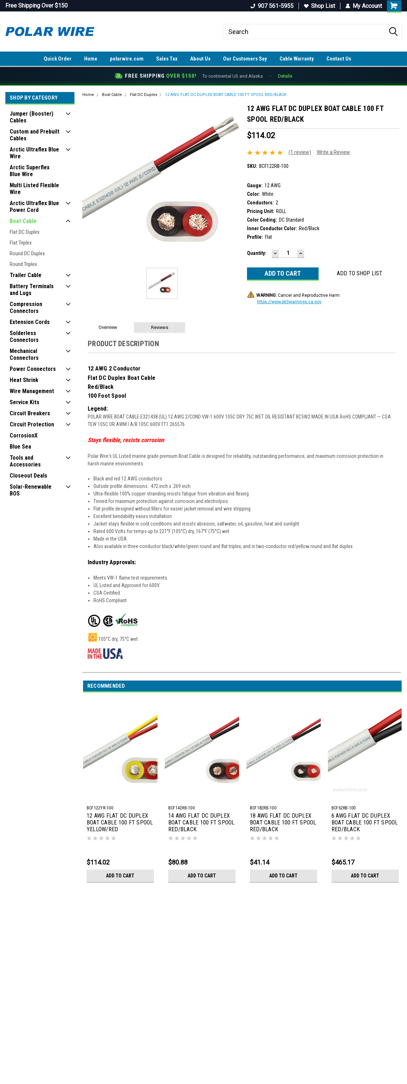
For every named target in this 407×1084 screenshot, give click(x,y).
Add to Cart (120, 876)
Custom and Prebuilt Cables (34, 135)
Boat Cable (23, 221)
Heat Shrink (24, 380)
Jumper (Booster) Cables (31, 117)
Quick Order (58, 58)
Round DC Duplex (27, 253)
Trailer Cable (26, 275)
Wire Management (32, 391)
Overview (107, 327)
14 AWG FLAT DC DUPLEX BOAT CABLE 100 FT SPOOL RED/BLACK (201, 822)
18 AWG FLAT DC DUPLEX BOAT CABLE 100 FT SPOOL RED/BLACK (283, 822)
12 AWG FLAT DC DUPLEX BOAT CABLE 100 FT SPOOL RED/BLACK (225, 94)
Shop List (319, 6)
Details (285, 76)
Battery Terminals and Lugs (32, 289)
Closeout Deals (28, 475)
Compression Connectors (26, 307)
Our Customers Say (245, 58)
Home (90, 58)
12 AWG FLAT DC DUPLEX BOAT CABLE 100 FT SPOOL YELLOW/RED (120, 822)
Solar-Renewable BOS (31, 490)
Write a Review (333, 152)
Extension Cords (30, 322)
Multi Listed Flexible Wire (34, 188)
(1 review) (300, 152)
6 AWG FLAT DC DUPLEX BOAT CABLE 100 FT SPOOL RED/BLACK (364, 822)
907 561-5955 (272, 6)
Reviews (159, 327)
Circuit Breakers (30, 413)
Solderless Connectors (24, 336)
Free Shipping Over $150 (36, 5)
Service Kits (24, 402)
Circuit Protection (32, 424)
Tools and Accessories (25, 461)
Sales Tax (167, 58)
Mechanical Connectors (24, 354)
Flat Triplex (21, 242)
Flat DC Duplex (25, 232)
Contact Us (338, 58)
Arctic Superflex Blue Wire (29, 171)
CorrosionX (24, 435)
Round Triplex (23, 264)
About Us (200, 58)
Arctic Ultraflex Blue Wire (34, 153)
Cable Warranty (297, 58)
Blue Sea (20, 446)
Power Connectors (33, 369)
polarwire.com (127, 58)
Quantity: (256, 253)
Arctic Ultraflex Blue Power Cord (34, 206)
